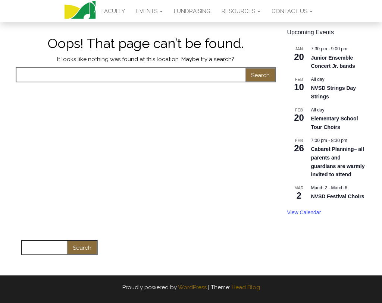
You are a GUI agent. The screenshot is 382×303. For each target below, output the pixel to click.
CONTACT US (292, 11)
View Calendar (304, 212)
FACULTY (113, 11)
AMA (80, 11)
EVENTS (149, 11)
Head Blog (246, 287)
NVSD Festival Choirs (337, 196)
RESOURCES (241, 11)
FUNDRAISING (192, 11)
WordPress (192, 287)
